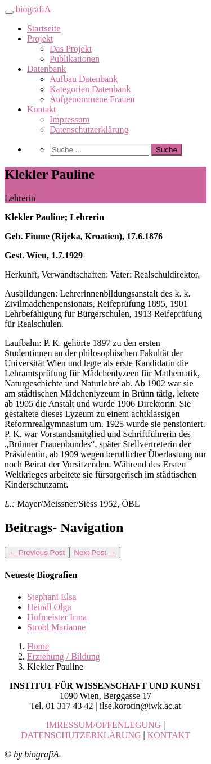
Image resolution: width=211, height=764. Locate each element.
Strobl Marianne (56, 627)
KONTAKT (168, 735)
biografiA (33, 9)
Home (38, 646)
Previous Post (37, 552)
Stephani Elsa (52, 597)
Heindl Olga (49, 607)
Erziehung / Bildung (63, 656)
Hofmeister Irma (57, 617)
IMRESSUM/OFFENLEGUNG (103, 725)
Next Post (95, 552)
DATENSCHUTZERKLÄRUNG (81, 735)
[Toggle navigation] (9, 12)
